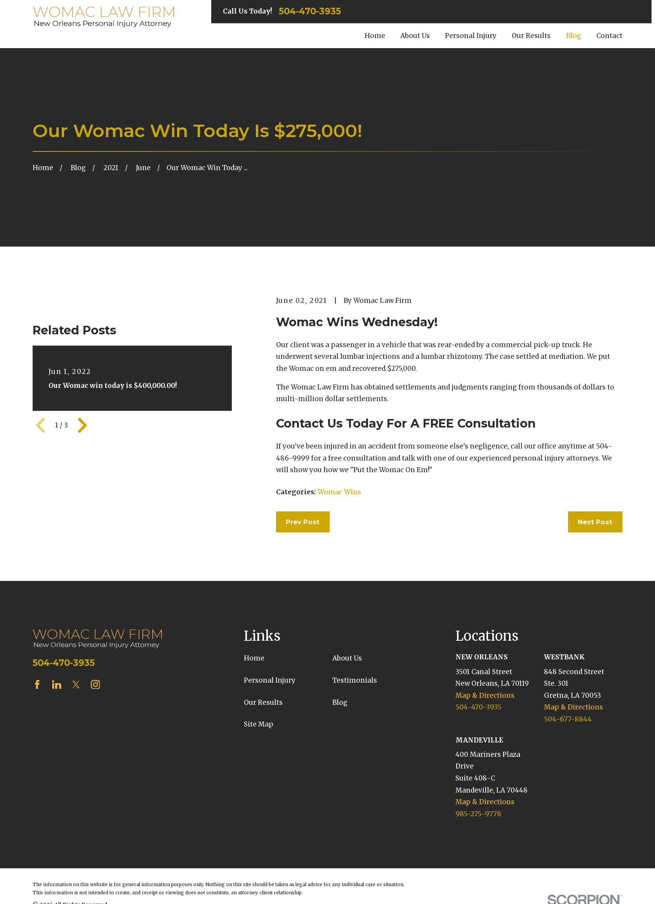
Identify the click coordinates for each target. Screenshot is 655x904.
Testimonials (354, 680)
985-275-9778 (478, 814)
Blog (339, 702)
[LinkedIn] (56, 684)
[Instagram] (95, 684)
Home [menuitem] (375, 35)
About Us (347, 658)
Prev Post (303, 522)
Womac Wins (339, 492)
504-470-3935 (310, 11)
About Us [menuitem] (415, 35)
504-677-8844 (568, 719)
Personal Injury (269, 680)
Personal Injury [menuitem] (471, 35)
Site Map (258, 724)
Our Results (263, 702)
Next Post (595, 522)
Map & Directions (484, 695)
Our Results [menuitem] (531, 35)
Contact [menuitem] (609, 35)
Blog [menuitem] (573, 35)
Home (254, 658)
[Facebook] (37, 684)
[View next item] (82, 425)
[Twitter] (76, 684)
